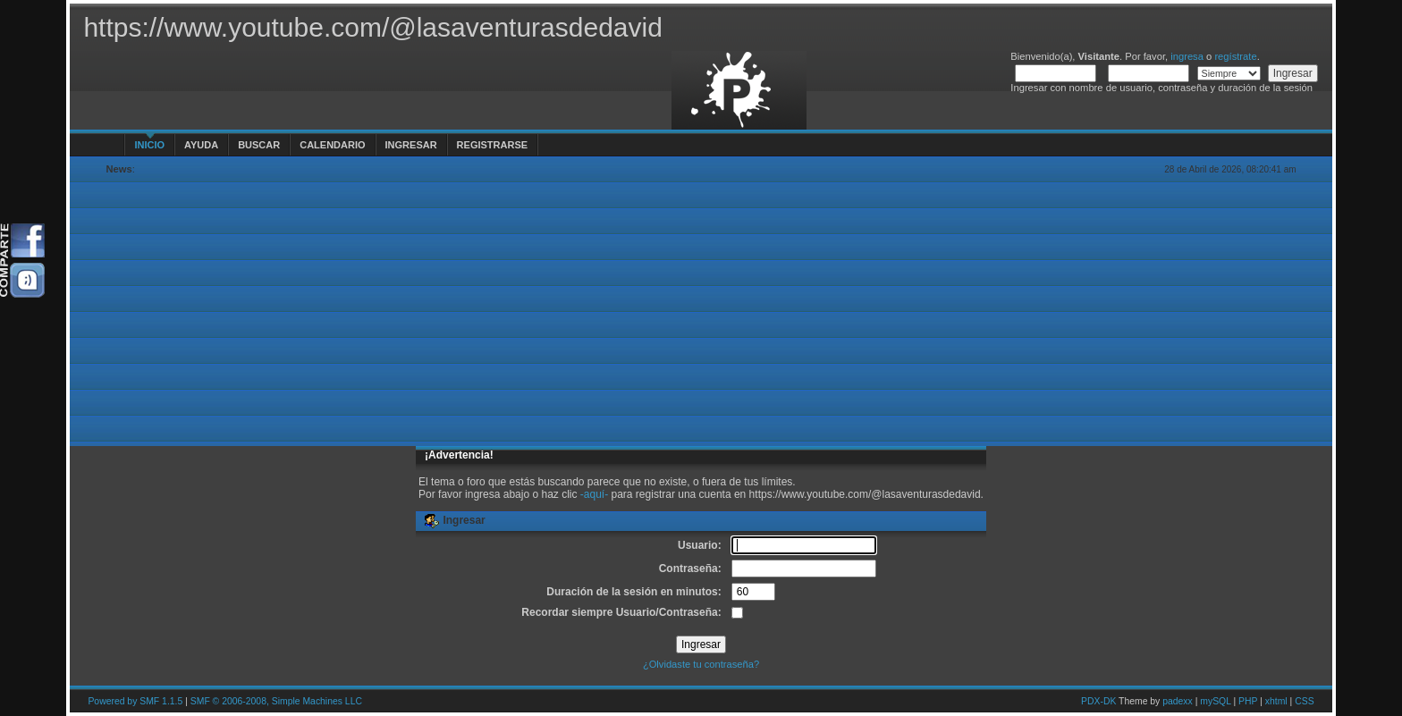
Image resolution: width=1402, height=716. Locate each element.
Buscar (259, 144)
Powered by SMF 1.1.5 (135, 701)
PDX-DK (1098, 701)
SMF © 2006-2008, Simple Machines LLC (276, 701)
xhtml (1276, 701)
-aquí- (594, 494)
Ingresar (411, 144)
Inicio (149, 144)
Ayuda (201, 144)
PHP (1247, 701)
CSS (1304, 701)
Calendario (332, 144)
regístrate (1235, 56)
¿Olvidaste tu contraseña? (701, 664)
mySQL (1215, 701)
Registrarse (492, 144)
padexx (1177, 701)
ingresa (1187, 56)
